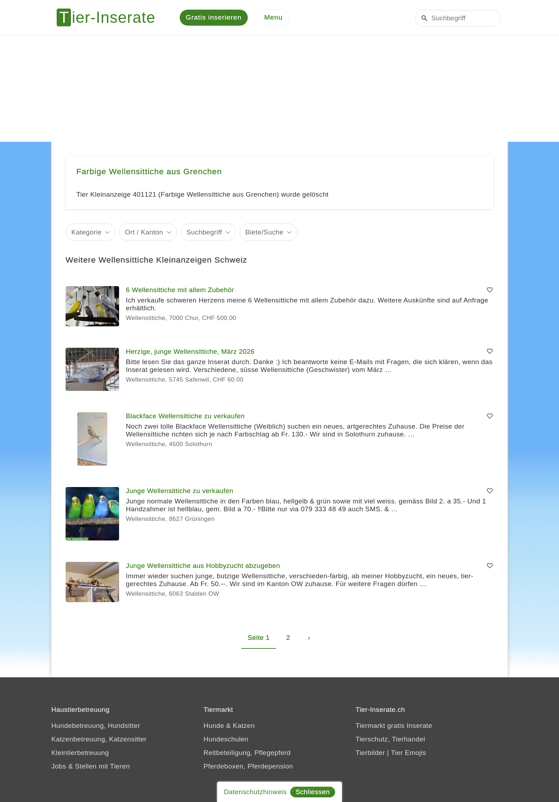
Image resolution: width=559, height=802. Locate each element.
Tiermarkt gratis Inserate (393, 726)
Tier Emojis (408, 753)
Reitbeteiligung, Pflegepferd (247, 753)
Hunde (214, 726)
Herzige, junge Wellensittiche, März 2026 (190, 352)
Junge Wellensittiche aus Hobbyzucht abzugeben (203, 566)
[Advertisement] (279, 89)
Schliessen (313, 792)
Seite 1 (259, 638)
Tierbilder (370, 753)
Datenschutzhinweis (255, 792)
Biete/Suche (264, 232)
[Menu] (273, 18)
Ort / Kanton (144, 232)
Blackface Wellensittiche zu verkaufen (185, 416)
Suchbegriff (204, 232)
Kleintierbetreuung (80, 753)
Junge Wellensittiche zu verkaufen (179, 491)
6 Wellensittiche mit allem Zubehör (180, 290)
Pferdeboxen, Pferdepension (248, 766)
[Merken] (489, 291)
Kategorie (86, 232)
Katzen (244, 726)
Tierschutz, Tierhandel (390, 739)
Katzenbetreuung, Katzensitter (99, 739)
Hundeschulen (226, 739)
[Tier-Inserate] (110, 18)
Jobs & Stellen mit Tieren (90, 766)
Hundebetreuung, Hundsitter (95, 726)
